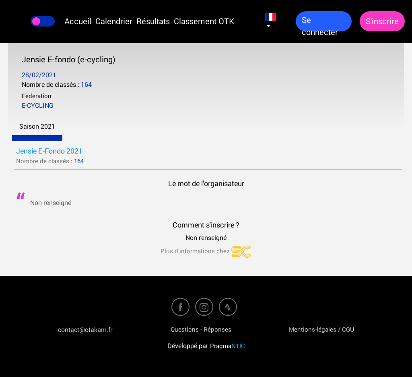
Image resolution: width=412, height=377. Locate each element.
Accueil (77, 21)
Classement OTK (204, 21)
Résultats (153, 21)
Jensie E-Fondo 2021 (49, 151)
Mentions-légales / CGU (321, 329)
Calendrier (113, 21)
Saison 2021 (37, 126)
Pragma (227, 346)
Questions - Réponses (201, 329)
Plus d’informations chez (206, 251)
